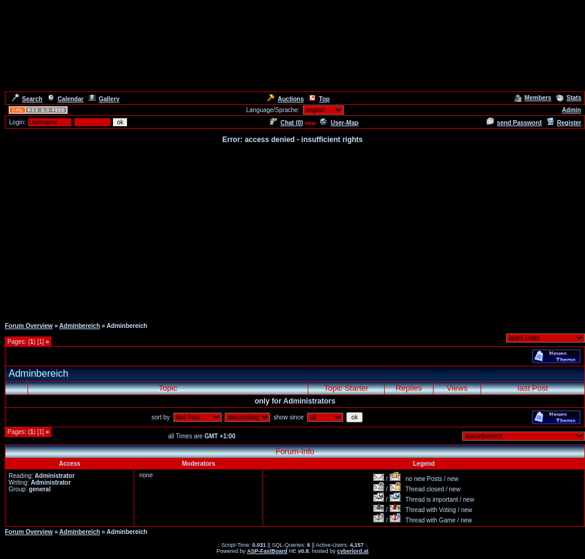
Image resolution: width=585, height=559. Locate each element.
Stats (568, 97)
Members (532, 97)
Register (564, 122)
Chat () (286, 122)
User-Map (339, 122)
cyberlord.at (353, 551)
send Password (514, 122)
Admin (571, 110)
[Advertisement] (292, 230)
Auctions (285, 99)
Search (27, 99)
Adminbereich (79, 325)
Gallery (104, 99)
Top (319, 99)
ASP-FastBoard (267, 551)
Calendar (65, 99)
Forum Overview (29, 325)
